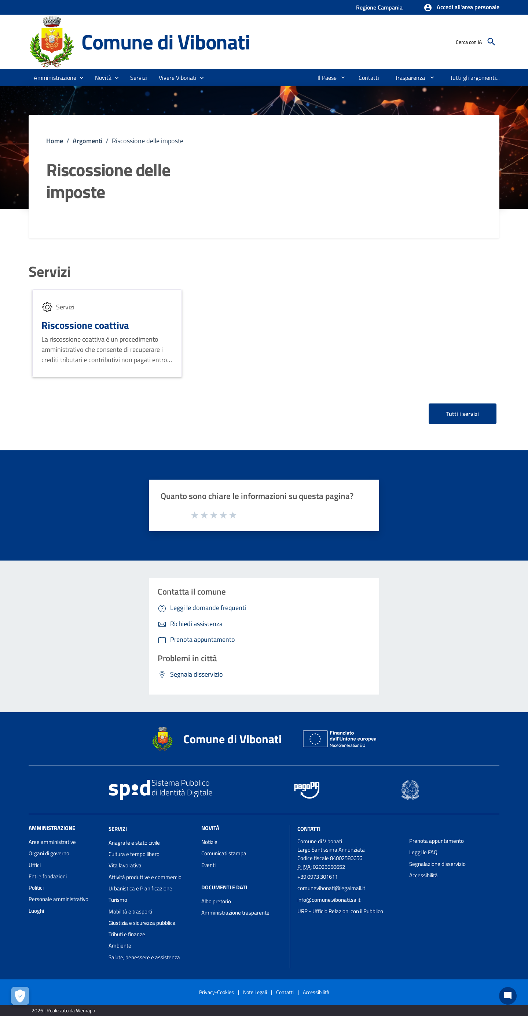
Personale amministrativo (58, 899)
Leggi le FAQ (423, 852)
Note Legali (255, 992)
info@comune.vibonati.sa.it (328, 900)
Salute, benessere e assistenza (144, 957)
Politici (36, 887)
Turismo (118, 900)
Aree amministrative (52, 842)
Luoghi (36, 911)
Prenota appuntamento (436, 841)
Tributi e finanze (127, 934)
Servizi (50, 271)
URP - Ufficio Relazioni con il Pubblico (340, 911)
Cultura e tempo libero (134, 854)
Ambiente (120, 945)
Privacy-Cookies (216, 992)
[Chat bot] (508, 996)
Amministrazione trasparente (235, 912)
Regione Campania (379, 7)
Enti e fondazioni (48, 876)
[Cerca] (491, 42)
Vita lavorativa (125, 865)
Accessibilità (423, 875)
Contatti (308, 829)
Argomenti (87, 141)
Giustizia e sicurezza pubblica (142, 923)
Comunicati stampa (223, 853)
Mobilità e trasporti (130, 911)
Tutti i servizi (462, 413)
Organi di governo (49, 853)
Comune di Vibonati (165, 41)
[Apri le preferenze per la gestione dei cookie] (20, 996)
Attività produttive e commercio (145, 877)
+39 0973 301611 (317, 876)
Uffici (35, 865)
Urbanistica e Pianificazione (140, 888)
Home (54, 141)
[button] (461, 7)
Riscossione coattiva (85, 324)
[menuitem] (324, 77)
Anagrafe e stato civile (134, 842)
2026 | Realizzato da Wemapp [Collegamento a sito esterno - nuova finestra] (63, 1010)
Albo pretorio (216, 901)
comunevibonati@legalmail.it (331, 888)
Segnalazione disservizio (437, 864)
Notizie (209, 842)
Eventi (208, 865)
